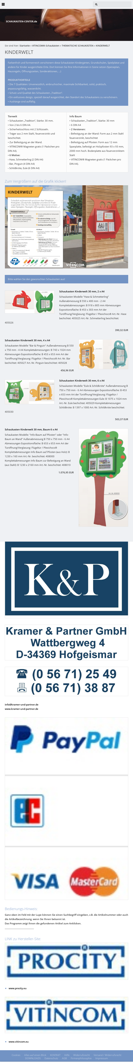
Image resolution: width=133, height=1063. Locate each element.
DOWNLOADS (33, 1058)
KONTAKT (55, 1055)
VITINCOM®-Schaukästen (45, 45)
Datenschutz (51, 1058)
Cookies (16, 1055)
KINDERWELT (103, 45)
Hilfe (66, 1055)
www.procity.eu (18, 988)
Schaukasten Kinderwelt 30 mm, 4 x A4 (27, 340)
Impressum (101, 1058)
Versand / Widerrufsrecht (107, 1055)
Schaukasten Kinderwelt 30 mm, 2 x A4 (82, 291)
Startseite (25, 45)
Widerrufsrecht (81, 1055)
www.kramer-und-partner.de (21, 708)
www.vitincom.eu (19, 1041)
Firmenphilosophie (81, 1058)
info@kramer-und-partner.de (21, 704)
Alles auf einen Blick (35, 1055)
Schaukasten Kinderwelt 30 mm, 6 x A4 (82, 380)
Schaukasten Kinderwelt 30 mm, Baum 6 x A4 (31, 429)
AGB (64, 1058)
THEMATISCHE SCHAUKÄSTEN (77, 45)
